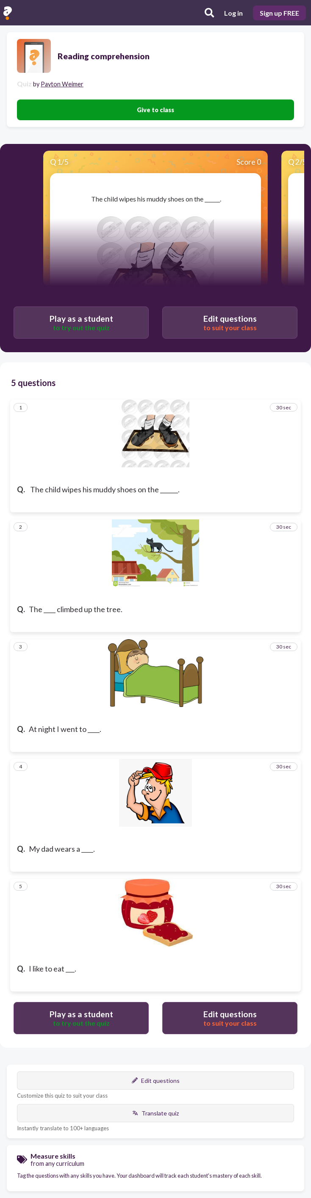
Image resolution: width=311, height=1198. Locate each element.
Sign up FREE (279, 13)
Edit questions (156, 1080)
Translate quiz (155, 1113)
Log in (233, 13)
